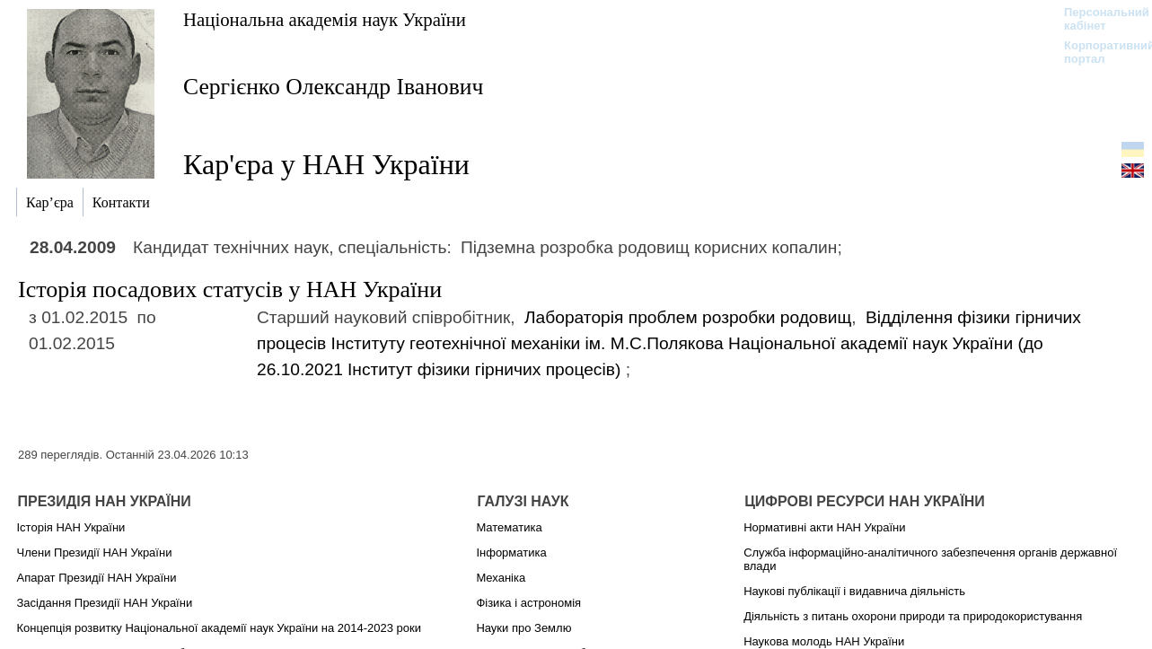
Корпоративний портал (1097, 52)
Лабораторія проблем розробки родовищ (687, 317)
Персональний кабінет (1097, 18)
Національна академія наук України (324, 19)
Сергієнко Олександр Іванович (333, 87)
